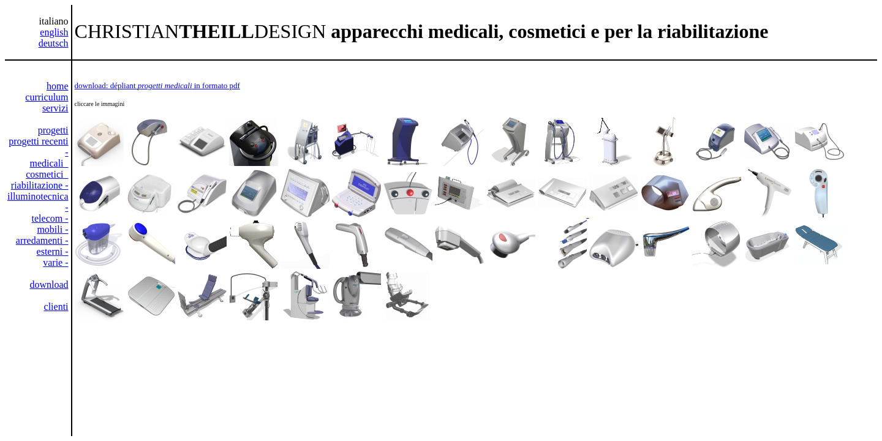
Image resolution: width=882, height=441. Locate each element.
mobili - (52, 229)
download (48, 284)
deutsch (54, 43)
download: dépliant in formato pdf (157, 85)
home (58, 86)
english (54, 32)
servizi (55, 108)
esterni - (53, 251)
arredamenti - (42, 240)
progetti (53, 130)
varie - (55, 262)
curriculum (46, 97)
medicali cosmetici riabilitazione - (40, 174)
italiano (54, 21)
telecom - (50, 218)
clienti (56, 306)
